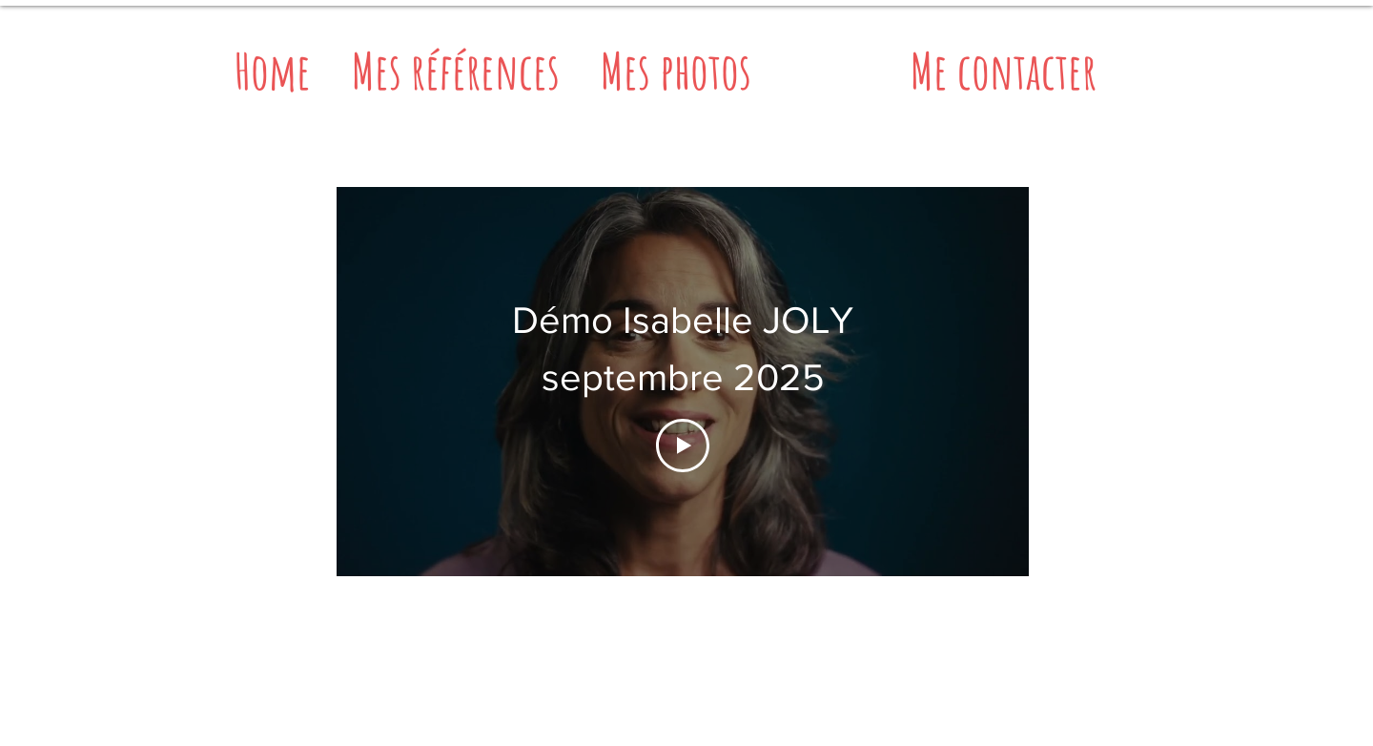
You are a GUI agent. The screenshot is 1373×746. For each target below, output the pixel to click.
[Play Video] (682, 445)
